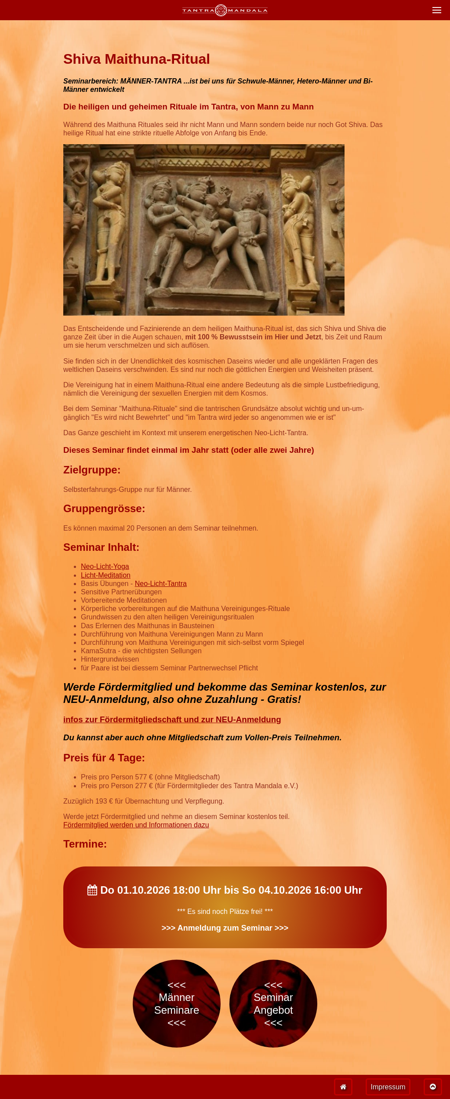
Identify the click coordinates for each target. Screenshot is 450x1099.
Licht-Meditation (106, 575)
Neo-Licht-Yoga (105, 566)
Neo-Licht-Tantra (161, 583)
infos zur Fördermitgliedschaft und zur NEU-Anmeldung (172, 719)
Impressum (387, 1087)
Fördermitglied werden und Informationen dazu (136, 825)
